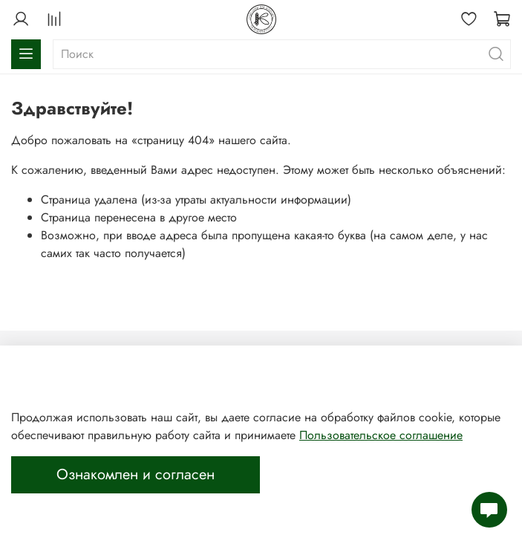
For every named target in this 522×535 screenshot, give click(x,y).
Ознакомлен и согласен (135, 474)
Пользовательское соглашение (381, 435)
